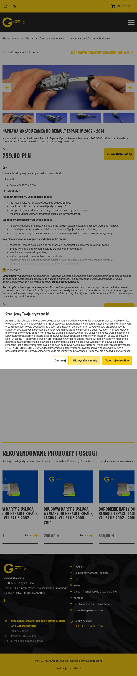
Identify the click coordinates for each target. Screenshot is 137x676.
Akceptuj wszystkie (117, 360)
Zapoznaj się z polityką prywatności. (109, 351)
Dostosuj (60, 360)
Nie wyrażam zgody (85, 360)
